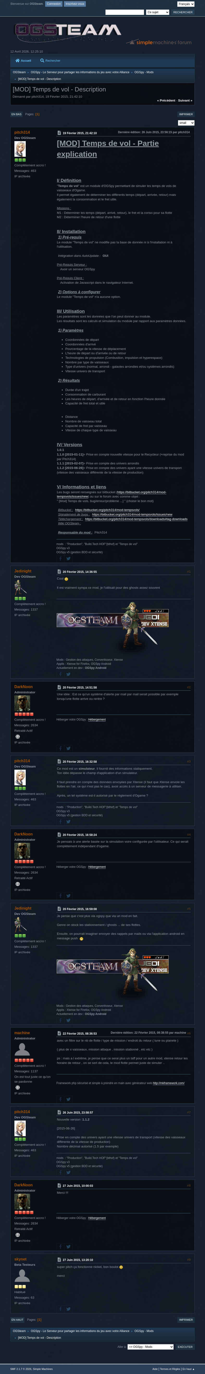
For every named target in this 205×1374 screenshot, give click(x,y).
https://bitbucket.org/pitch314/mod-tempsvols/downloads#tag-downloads (136, 519)
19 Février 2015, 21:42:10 (80, 133)
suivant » (185, 100)
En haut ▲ (189, 1369)
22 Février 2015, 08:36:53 (80, 1033)
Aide (155, 1369)
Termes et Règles (170, 1369)
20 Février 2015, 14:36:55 (80, 571)
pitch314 (22, 132)
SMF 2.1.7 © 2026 (20, 1369)
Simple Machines (43, 1369)
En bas (17, 114)
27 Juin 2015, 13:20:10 (78, 1260)
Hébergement (97, 719)
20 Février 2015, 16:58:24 (80, 834)
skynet (20, 1259)
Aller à (122, 1347)
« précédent (166, 100)
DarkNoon (23, 687)
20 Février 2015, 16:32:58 (80, 761)
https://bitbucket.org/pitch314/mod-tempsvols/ (107, 510)
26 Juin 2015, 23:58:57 (78, 1112)
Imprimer (186, 114)
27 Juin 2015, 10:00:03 (78, 1186)
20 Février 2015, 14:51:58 (80, 687)
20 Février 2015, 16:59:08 (80, 909)
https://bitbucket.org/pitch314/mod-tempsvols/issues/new (132, 514)
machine (22, 1033)
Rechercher (50, 60)
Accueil (23, 60)
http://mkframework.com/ (168, 1083)
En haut (18, 1319)
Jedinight (22, 571)
